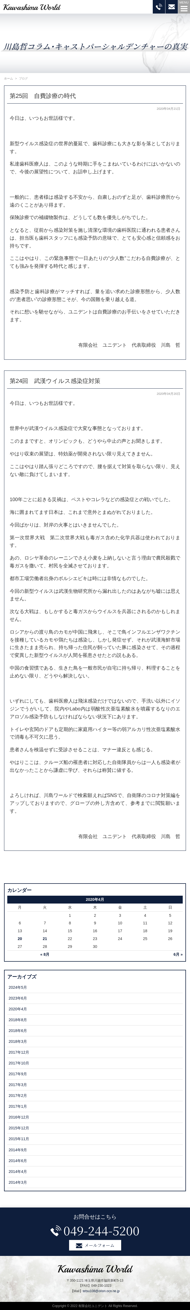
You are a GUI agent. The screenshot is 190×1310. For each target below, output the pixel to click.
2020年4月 (18, 1009)
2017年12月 (19, 1052)
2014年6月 (18, 1161)
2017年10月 (19, 1063)
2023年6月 (18, 998)
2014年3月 (18, 1182)
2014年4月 (18, 1171)
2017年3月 (18, 1085)
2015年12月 (19, 1128)
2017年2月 (18, 1095)
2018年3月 (18, 1041)
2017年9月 (18, 1074)
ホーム (8, 78)
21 (45, 939)
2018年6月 (18, 1030)
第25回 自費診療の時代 (43, 95)
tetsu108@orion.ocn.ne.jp (101, 1291)
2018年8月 (18, 1020)
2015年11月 (19, 1139)
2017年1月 (18, 1106)
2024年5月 (18, 987)
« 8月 (44, 954)
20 (20, 939)
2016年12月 (19, 1117)
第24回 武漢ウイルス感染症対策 (55, 381)
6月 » (178, 954)
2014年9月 (18, 1150)
